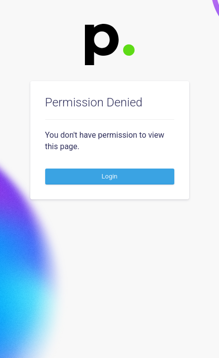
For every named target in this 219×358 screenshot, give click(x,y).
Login (109, 176)
